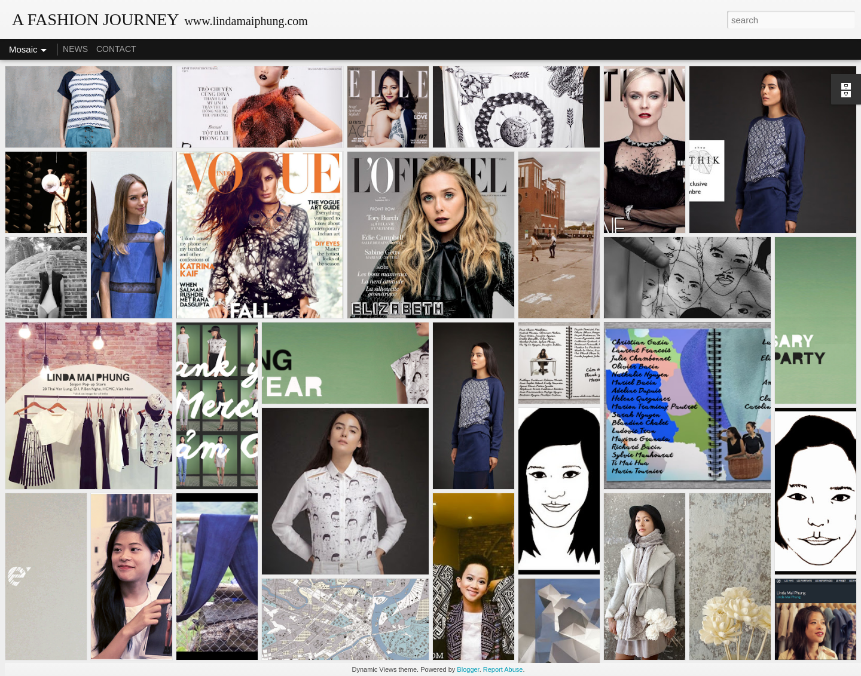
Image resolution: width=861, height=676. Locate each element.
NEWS (75, 49)
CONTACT (116, 49)
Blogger (468, 669)
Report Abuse (503, 669)
